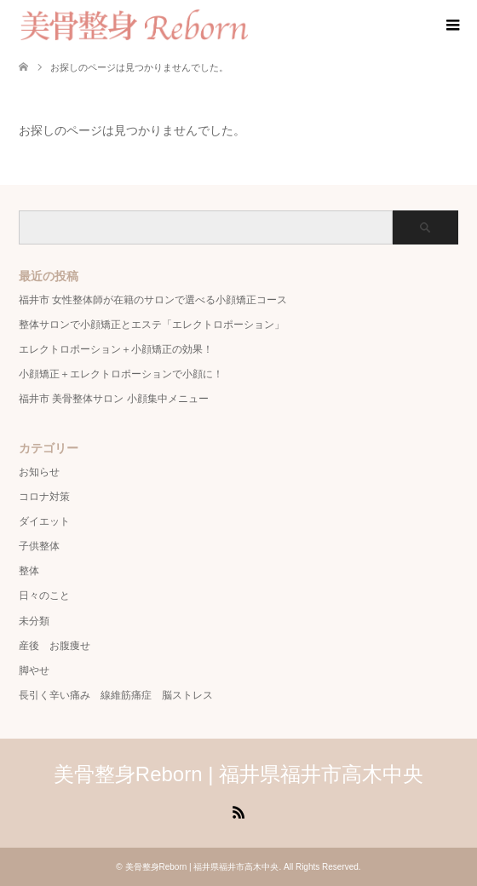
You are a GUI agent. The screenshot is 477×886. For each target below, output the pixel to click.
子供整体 (39, 546)
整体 (29, 571)
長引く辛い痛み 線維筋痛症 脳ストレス (116, 695)
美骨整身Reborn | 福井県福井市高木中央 (238, 773)
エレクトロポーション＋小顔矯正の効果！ (116, 349)
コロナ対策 (44, 497)
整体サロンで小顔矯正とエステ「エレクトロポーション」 (151, 325)
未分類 (34, 621)
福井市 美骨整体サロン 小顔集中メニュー (114, 399)
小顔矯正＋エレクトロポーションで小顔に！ (121, 374)
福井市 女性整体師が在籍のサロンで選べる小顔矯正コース (153, 300)
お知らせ (39, 472)
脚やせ (34, 670)
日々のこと (44, 595)
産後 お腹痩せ (54, 646)
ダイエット (44, 521)
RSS (238, 811)
